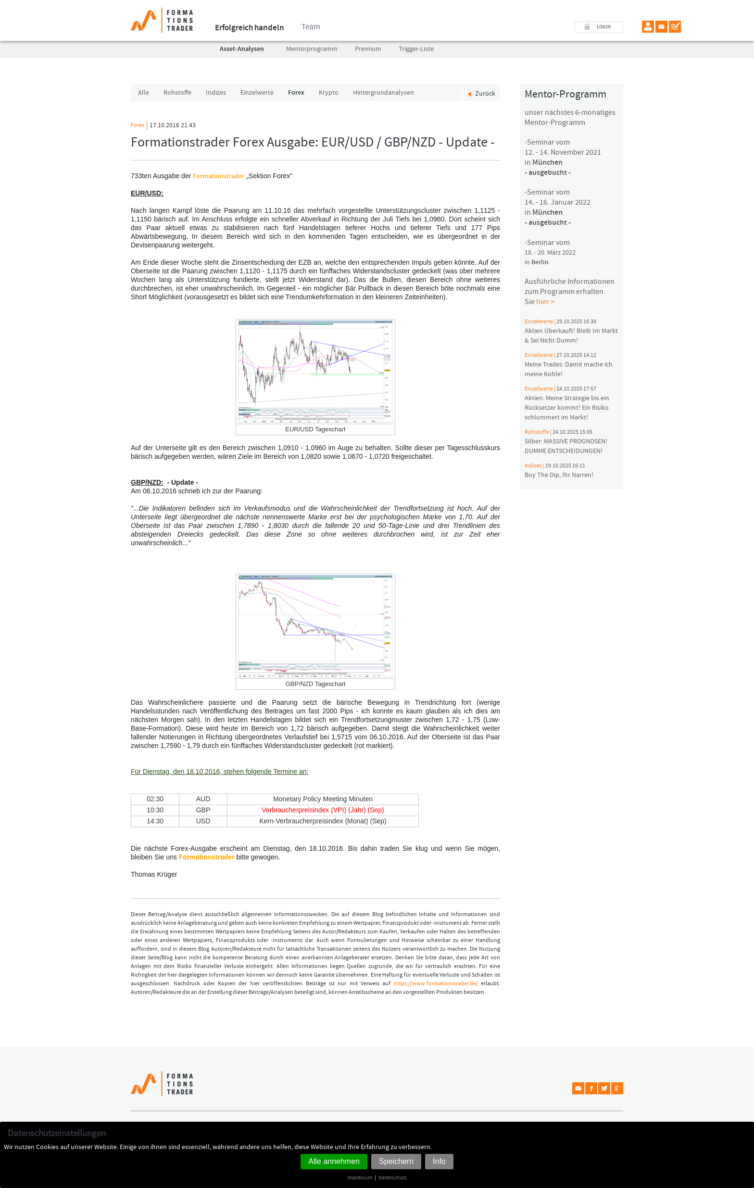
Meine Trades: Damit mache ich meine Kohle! (569, 365)
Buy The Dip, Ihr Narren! (559, 470)
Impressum (359, 1177)
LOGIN (604, 26)
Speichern (396, 1161)
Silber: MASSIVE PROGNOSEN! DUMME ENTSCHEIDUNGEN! (566, 442)
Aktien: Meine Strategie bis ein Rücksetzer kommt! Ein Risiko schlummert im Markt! (567, 403)
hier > (545, 301)
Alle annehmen (334, 1161)
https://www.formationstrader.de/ (436, 983)
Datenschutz (392, 1177)
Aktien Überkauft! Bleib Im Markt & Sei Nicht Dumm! (571, 331)
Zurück (485, 92)
